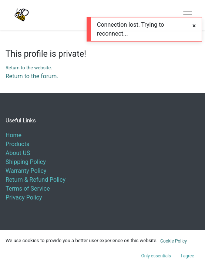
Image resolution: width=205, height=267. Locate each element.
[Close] (194, 25)
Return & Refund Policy (35, 179)
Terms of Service (28, 188)
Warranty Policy (26, 170)
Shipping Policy (26, 161)
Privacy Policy (24, 197)
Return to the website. (29, 67)
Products (17, 144)
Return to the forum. (32, 76)
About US (18, 152)
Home (13, 135)
